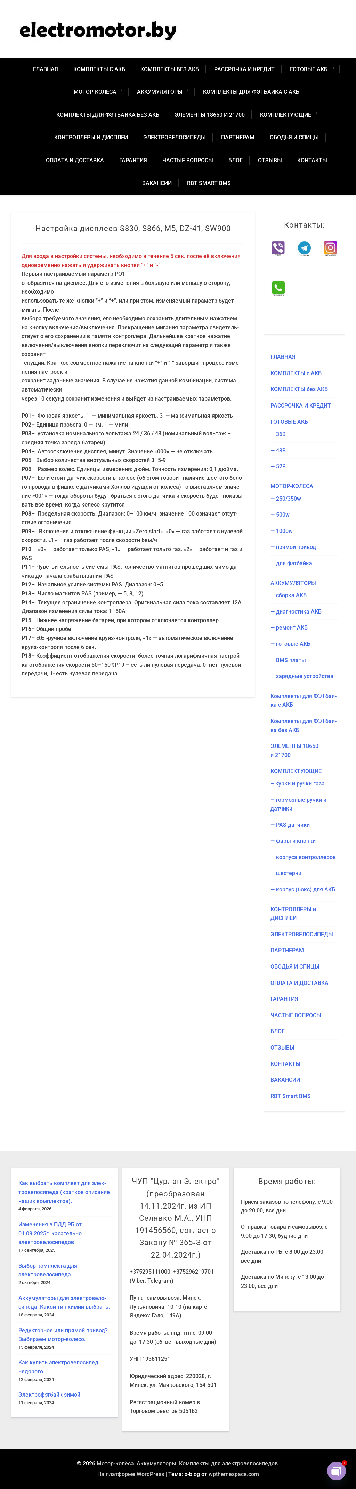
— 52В (278, 466)
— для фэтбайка (291, 563)
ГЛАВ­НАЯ (45, 69)
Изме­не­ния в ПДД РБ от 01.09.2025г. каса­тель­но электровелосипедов (50, 1233)
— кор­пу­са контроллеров (303, 857)
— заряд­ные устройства (301, 676)
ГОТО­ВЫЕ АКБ (308, 69)
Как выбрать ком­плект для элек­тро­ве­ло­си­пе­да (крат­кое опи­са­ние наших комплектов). (64, 1192)
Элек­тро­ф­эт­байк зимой (49, 1394)
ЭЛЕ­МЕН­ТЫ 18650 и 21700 (210, 115)
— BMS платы (288, 660)
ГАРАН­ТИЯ (133, 160)
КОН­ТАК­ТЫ (312, 160)
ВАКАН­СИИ (157, 183)
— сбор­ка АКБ (288, 595)
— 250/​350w (285, 498)
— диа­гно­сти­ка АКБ (296, 611)
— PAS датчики (290, 825)
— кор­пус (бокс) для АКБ (302, 889)
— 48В (278, 450)
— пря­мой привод (293, 547)
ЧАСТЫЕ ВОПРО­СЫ (187, 160)
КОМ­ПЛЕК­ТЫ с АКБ (99, 69)
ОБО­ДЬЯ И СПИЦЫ (294, 137)
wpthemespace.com (234, 1474)
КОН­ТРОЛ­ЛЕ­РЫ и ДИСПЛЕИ (91, 137)
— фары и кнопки (293, 841)
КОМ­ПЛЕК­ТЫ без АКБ (169, 69)
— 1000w (281, 531)
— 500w (280, 514)
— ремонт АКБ (289, 627)
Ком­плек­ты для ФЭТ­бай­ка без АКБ (107, 115)
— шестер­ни (285, 873)
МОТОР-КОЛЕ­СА (95, 92)
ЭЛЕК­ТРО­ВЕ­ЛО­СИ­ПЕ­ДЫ (174, 137)
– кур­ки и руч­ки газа (297, 783)
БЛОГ (235, 160)
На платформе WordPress (130, 1474)
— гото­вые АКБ (290, 644)
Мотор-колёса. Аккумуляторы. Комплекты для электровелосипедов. (188, 1463)
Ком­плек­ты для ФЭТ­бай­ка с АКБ (251, 92)
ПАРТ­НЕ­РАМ (237, 137)
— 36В (278, 434)
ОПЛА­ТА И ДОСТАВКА (75, 160)
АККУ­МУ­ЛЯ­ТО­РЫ (160, 92)
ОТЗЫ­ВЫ (270, 160)
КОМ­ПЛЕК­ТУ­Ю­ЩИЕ (285, 115)
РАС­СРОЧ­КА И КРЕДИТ (244, 69)
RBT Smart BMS (209, 183)
